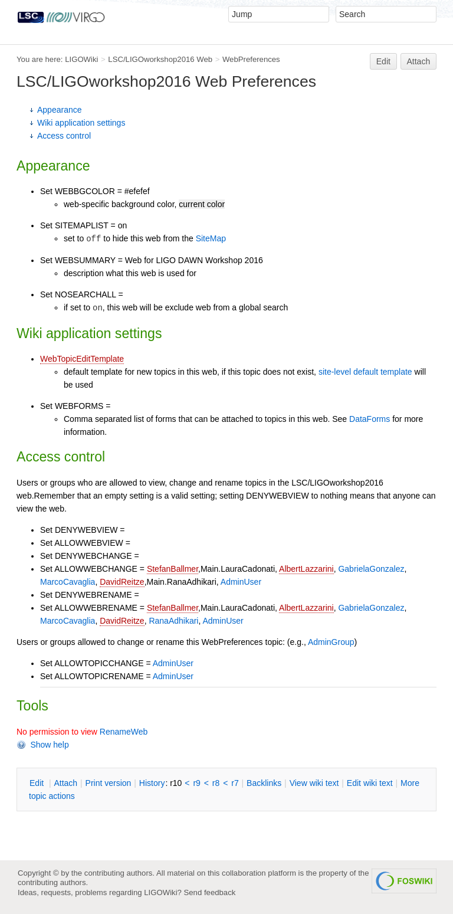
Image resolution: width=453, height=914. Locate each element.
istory (152, 783)
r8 (215, 783)
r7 (234, 783)
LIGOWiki (81, 59)
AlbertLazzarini (306, 569)
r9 (196, 783)
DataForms (369, 419)
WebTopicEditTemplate (82, 358)
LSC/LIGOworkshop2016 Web (160, 59)
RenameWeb (123, 731)
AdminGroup (331, 642)
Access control (64, 135)
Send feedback (210, 892)
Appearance (59, 109)
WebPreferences (251, 59)
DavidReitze (122, 582)
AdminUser (241, 582)
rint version (109, 783)
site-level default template (365, 371)
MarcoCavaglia (67, 582)
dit (37, 783)
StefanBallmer (172, 569)
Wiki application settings (81, 122)
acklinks (264, 783)
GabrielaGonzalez (371, 569)
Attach (419, 61)
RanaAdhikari (173, 620)
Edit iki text (370, 783)
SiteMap (211, 238)
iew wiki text (314, 783)
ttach (65, 783)
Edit (383, 61)
